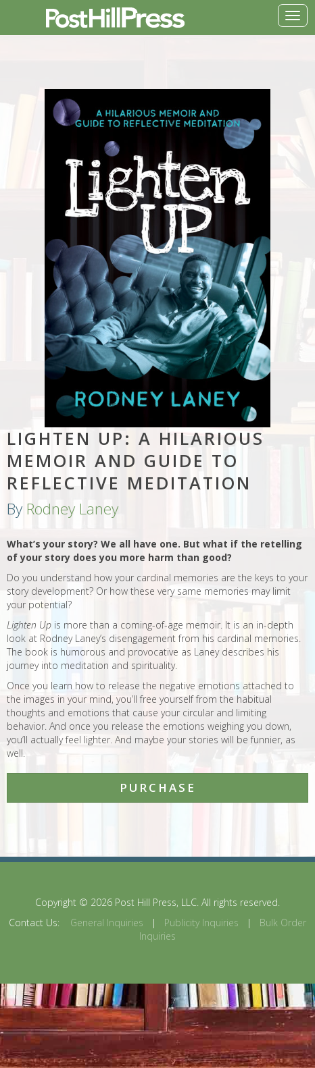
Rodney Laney (72, 508)
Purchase (158, 787)
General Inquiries (106, 922)
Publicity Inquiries (201, 922)
